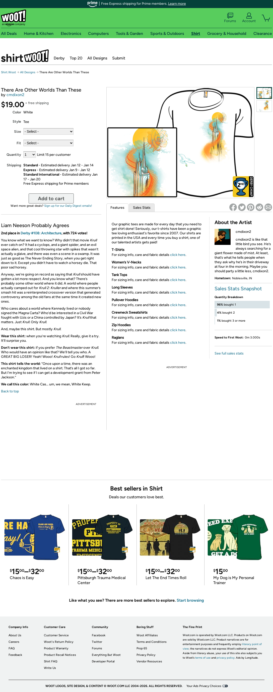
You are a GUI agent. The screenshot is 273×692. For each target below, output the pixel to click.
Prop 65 (141, 648)
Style (17, 121)
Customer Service (56, 635)
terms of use (203, 657)
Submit (118, 58)
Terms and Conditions (151, 642)
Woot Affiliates (147, 635)
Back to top (10, 391)
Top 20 (76, 58)
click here (177, 255)
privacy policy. (226, 657)
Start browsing (190, 600)
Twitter (97, 642)
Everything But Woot (106, 655)
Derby (59, 58)
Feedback (15, 655)
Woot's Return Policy (58, 642)
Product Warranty (56, 648)
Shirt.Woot (25, 55)
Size (17, 131)
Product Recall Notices (60, 655)
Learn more (177, 4)
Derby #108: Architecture (41, 233)
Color (17, 112)
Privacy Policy (145, 655)
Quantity (14, 155)
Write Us (50, 668)
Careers (14, 642)
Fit (19, 143)
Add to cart (51, 198)
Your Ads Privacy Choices (203, 686)
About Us (15, 635)
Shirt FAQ (50, 661)
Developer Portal (103, 661)
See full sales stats (229, 353)
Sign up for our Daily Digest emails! (68, 205)
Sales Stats (142, 207)
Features (117, 207)
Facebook (98, 635)
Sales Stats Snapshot (238, 289)
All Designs (97, 58)
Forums (230, 18)
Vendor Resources (149, 661)
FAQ (12, 648)
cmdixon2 (15, 94)
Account (249, 18)
